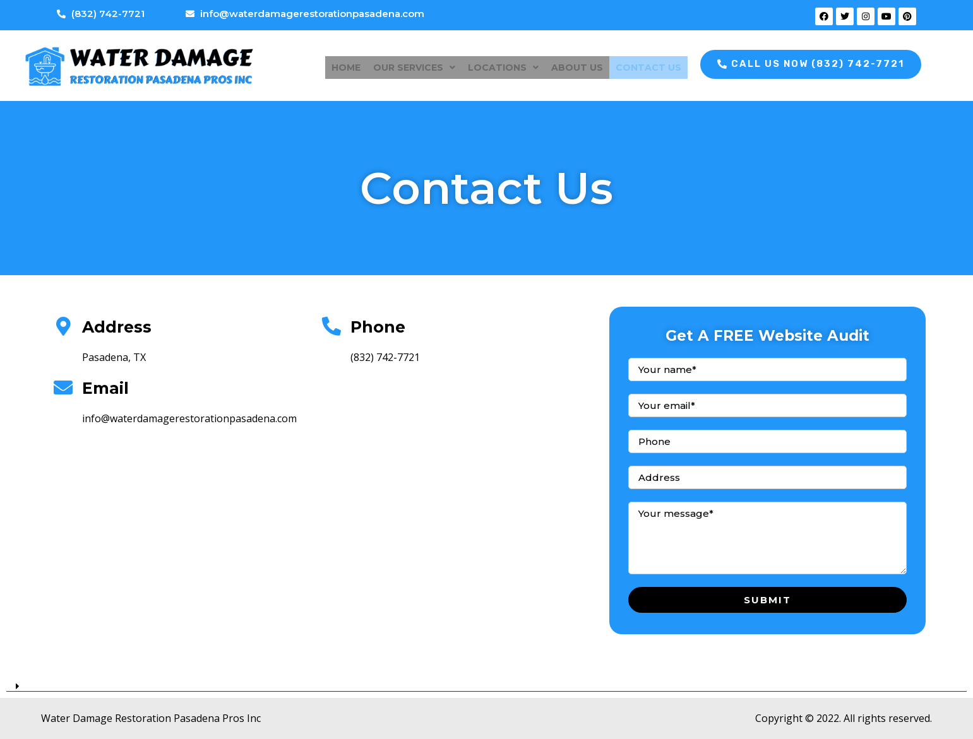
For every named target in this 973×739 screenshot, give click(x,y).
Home (346, 65)
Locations (503, 65)
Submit (767, 600)
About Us (577, 65)
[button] (810, 64)
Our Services (414, 65)
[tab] (486, 682)
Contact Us (648, 65)
